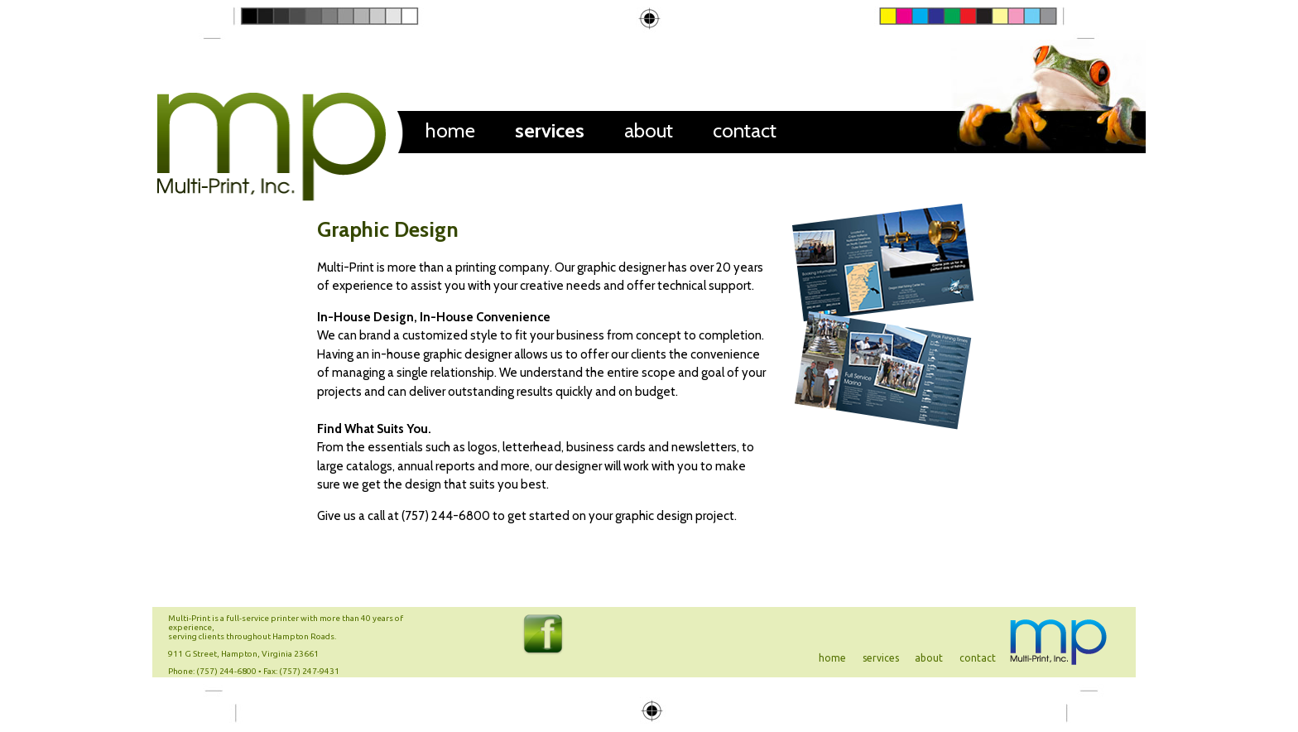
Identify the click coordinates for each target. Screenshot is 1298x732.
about (648, 130)
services (549, 130)
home (450, 130)
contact (744, 130)
